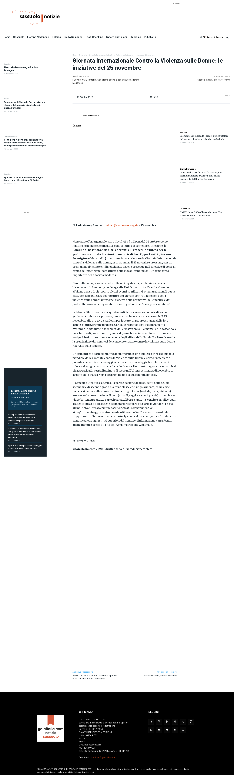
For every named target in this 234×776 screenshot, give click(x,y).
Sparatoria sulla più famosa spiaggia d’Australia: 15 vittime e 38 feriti (23, 179)
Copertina (7, 64)
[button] (227, 37)
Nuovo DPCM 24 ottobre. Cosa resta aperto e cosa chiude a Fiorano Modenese (95, 677)
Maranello (83, 55)
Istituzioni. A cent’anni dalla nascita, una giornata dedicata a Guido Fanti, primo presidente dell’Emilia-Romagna (25, 142)
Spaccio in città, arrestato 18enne (213, 79)
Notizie (6, 99)
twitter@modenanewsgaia (121, 225)
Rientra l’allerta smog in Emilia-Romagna (23, 392)
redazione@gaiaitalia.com (102, 757)
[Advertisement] (176, 12)
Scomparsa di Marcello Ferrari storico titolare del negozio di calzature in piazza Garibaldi (24, 105)
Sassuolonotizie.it (20, 397)
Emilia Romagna (10, 136)
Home (75, 55)
